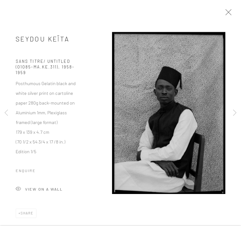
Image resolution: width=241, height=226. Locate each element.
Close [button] (227, 14)
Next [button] (234, 113)
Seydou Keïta (42, 40)
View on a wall (39, 191)
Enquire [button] (26, 172)
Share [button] (27, 215)
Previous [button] (6, 113)
